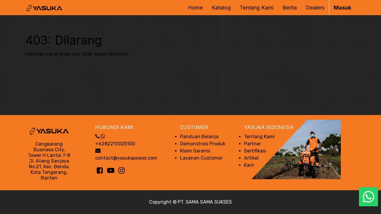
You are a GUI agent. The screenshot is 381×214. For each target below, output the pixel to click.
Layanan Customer (201, 158)
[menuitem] (195, 7)
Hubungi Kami (114, 127)
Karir (249, 165)
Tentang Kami (259, 136)
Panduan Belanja (199, 136)
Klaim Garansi (195, 151)
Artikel (251, 158)
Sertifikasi (255, 151)
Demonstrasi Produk (202, 144)
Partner (252, 144)
